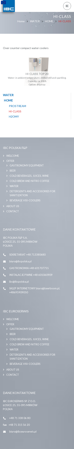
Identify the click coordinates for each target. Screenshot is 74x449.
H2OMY (14, 116)
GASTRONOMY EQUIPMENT (27, 165)
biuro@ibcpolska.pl (20, 261)
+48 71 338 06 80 (19, 418)
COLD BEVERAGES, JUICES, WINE (29, 175)
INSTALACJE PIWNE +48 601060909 (30, 274)
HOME (49, 21)
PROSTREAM (17, 106)
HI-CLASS (15, 111)
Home (21, 21)
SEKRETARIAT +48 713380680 (27, 254)
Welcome (12, 155)
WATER (35, 21)
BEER (13, 170)
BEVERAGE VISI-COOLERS (25, 200)
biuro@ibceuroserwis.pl (23, 431)
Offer (10, 160)
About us (12, 206)
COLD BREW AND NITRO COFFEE (29, 180)
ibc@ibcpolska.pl (19, 281)
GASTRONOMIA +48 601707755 (29, 268)
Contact (12, 211)
